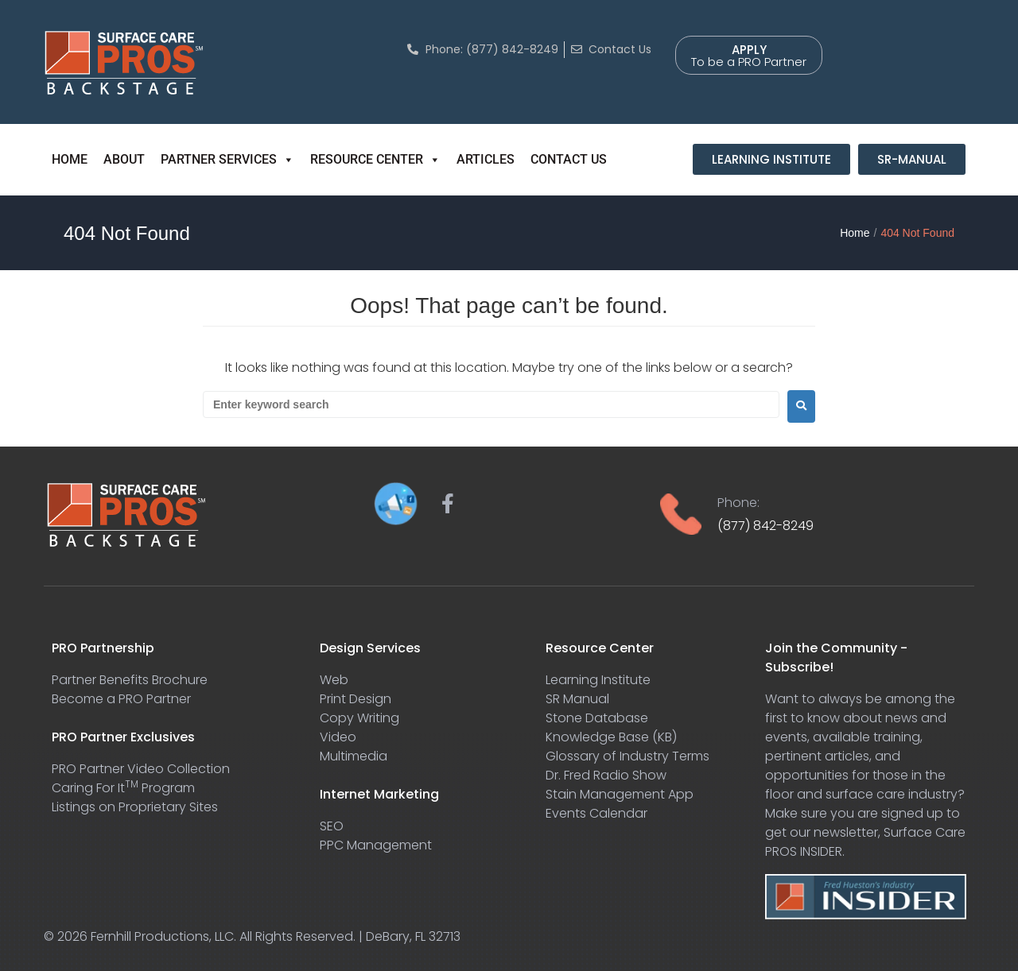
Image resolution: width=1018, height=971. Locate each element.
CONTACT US (568, 159)
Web (334, 680)
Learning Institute (598, 680)
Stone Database (597, 718)
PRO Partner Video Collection (141, 769)
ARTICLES (486, 159)
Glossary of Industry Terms (627, 756)
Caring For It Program (123, 788)
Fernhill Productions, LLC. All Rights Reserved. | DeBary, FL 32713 (275, 936)
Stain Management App (620, 794)
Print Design (355, 699)
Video (338, 737)
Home (854, 232)
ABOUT (124, 159)
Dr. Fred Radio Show (606, 775)
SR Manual (577, 699)
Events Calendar (596, 813)
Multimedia (353, 756)
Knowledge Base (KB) (611, 737)
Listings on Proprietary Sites (135, 807)
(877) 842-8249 (765, 525)
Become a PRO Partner (121, 699)
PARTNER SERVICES (227, 160)
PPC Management (376, 845)
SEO (332, 826)
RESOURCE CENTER (375, 160)
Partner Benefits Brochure (130, 680)
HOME (69, 159)
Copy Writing (359, 718)
